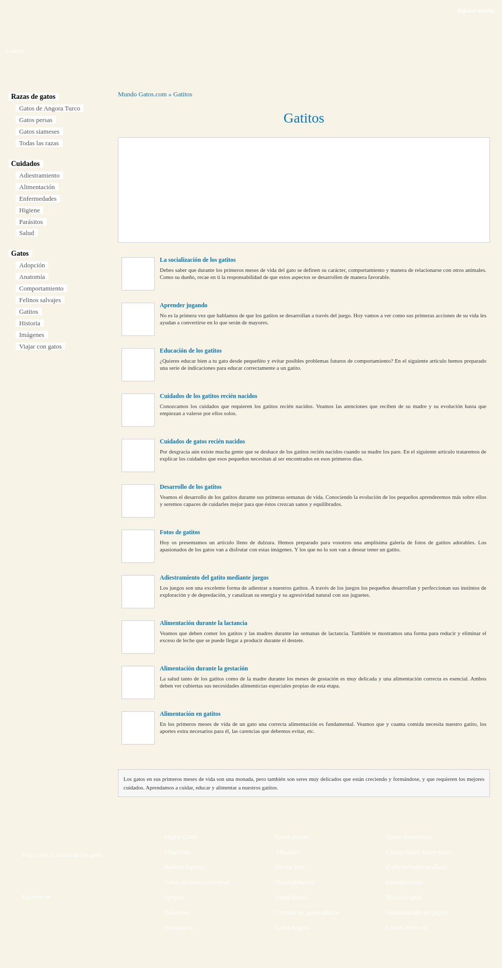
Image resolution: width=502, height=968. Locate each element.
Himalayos (178, 927)
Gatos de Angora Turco (49, 108)
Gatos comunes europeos (197, 882)
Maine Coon (180, 836)
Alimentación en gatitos (190, 713)
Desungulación (295, 882)
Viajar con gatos (40, 346)
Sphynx (174, 897)
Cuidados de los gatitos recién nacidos (208, 396)
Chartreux (177, 852)
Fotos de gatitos (180, 532)
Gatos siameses (39, 131)
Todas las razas (39, 143)
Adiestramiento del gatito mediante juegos (214, 577)
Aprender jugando (184, 305)
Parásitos (31, 221)
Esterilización (404, 882)
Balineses (177, 912)
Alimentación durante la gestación (204, 668)
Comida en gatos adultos (307, 912)
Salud (26, 233)
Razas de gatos (33, 96)
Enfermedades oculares (416, 867)
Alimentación (37, 187)
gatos (96, 855)
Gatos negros (292, 927)
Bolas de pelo (404, 897)
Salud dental (291, 897)
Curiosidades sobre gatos (419, 852)
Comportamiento (41, 288)
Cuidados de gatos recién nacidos (202, 441)
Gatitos (28, 311)
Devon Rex (290, 867)
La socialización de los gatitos (198, 259)
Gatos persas (35, 120)
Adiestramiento (39, 175)
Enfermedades (37, 198)
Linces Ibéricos (406, 927)
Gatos (20, 253)
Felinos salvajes (40, 300)
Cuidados (25, 163)
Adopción (32, 265)
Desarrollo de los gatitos (191, 486)
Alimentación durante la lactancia (203, 623)
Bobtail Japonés (185, 867)
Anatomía (32, 276)
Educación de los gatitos (191, 350)
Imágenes (31, 334)
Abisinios (287, 852)
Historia (29, 323)
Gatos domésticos (409, 836)
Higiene (29, 210)
